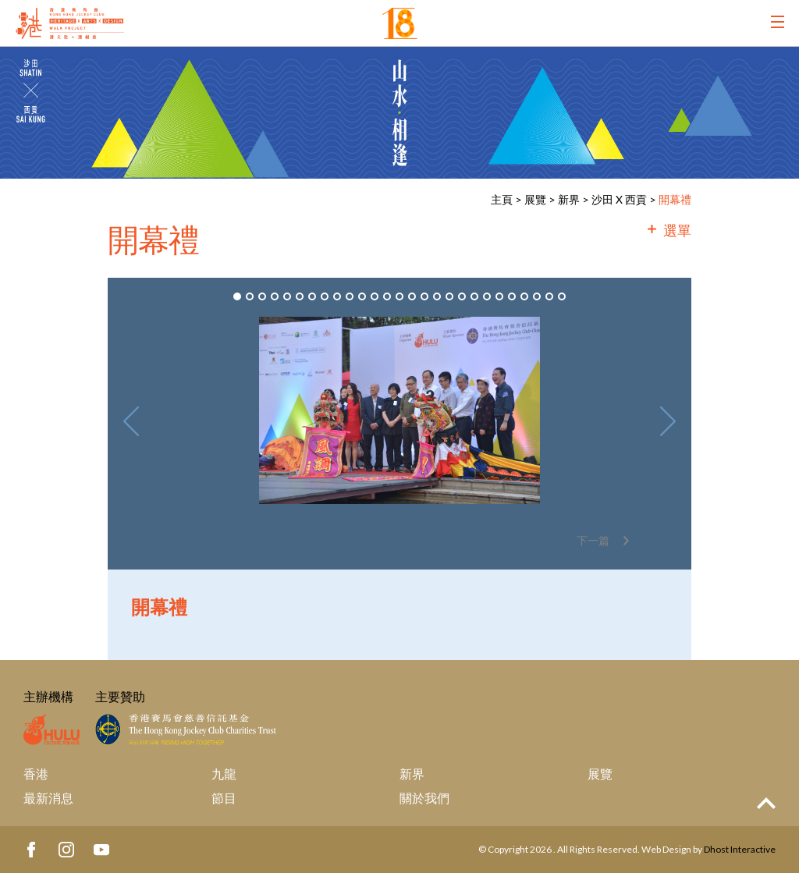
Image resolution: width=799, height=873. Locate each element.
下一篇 (593, 540)
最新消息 (48, 797)
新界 (569, 199)
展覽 (535, 199)
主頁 (502, 199)
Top (766, 803)
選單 (677, 230)
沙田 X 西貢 (619, 199)
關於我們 (424, 797)
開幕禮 (675, 199)
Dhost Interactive (740, 849)
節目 (223, 797)
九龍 (223, 773)
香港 (35, 773)
